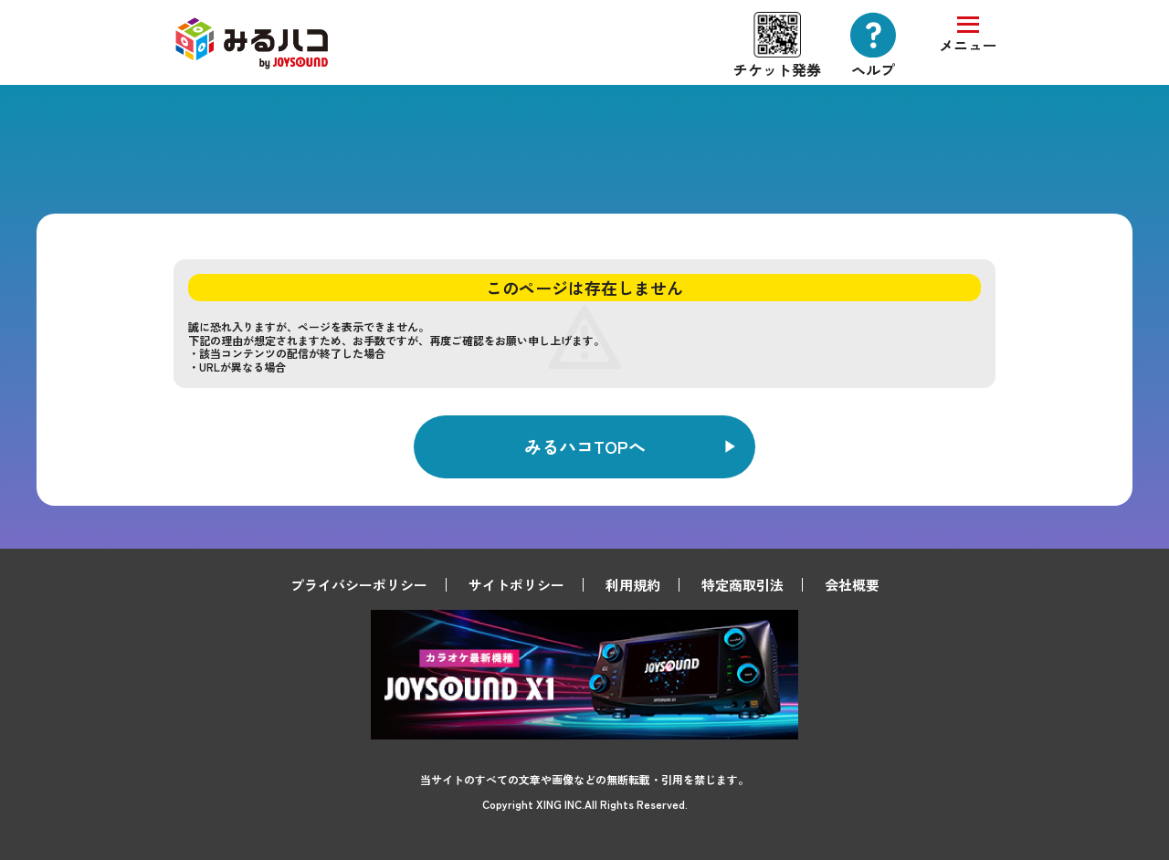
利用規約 (633, 584)
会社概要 (852, 584)
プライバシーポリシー (358, 584)
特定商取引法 (742, 584)
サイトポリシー (516, 584)
